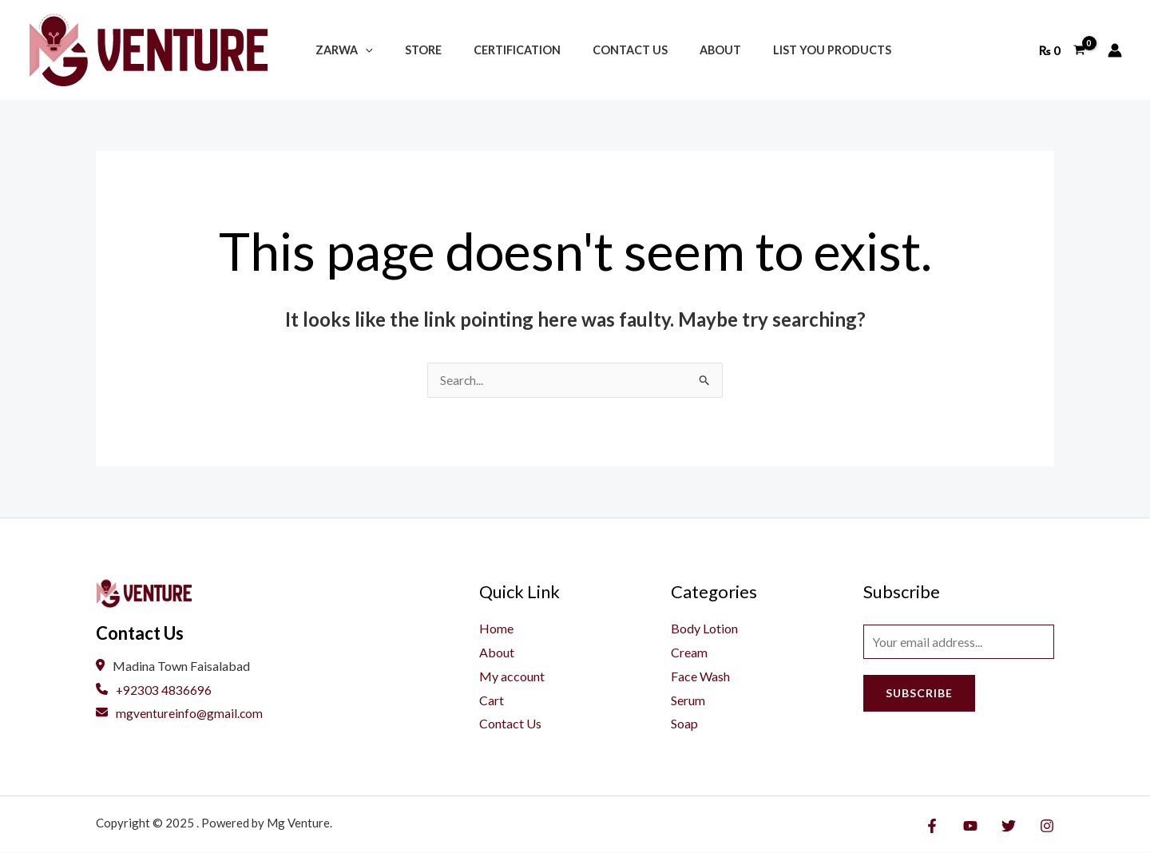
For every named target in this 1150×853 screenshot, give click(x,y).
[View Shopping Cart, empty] (1062, 50)
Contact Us (598, 50)
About (679, 50)
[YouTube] (978, 826)
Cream (689, 653)
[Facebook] (944, 826)
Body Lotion (704, 629)
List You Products (783, 50)
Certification (494, 50)
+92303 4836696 (154, 690)
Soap (684, 724)
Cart (491, 700)
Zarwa (339, 50)
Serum (688, 700)
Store (409, 50)
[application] (360, 50)
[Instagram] (1047, 826)
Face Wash (700, 676)
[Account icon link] (1115, 50)
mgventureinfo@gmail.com (180, 713)
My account (512, 676)
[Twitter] (1012, 826)
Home (496, 629)
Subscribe (919, 695)
